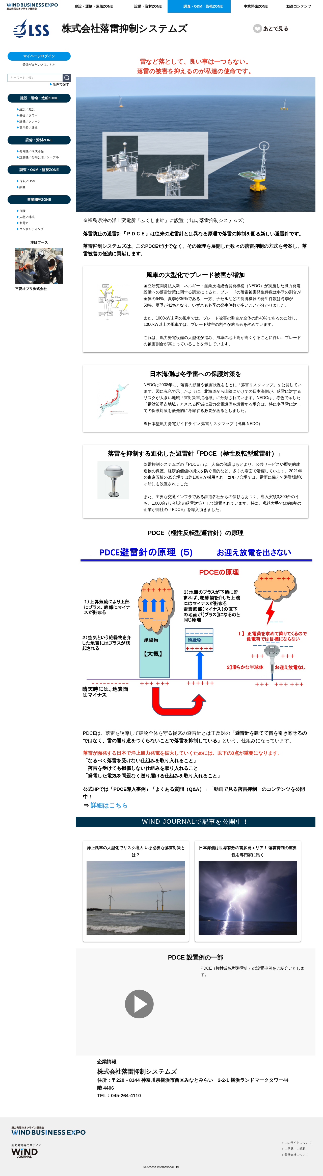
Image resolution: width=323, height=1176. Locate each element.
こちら (51, 64)
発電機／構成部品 (30, 151)
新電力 (22, 223)
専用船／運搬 (27, 127)
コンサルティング (30, 229)
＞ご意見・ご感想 (293, 1148)
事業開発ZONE (256, 6)
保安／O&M (25, 181)
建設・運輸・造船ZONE (94, 6)
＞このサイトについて (296, 1142)
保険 (20, 211)
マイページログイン (39, 56)
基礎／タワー (27, 115)
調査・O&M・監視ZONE (203, 6)
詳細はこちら (109, 805)
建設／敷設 (25, 109)
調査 (20, 187)
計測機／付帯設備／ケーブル (37, 157)
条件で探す (59, 84)
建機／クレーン (28, 121)
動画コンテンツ (298, 6)
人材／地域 (25, 217)
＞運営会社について (295, 1155)
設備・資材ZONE (148, 6)
